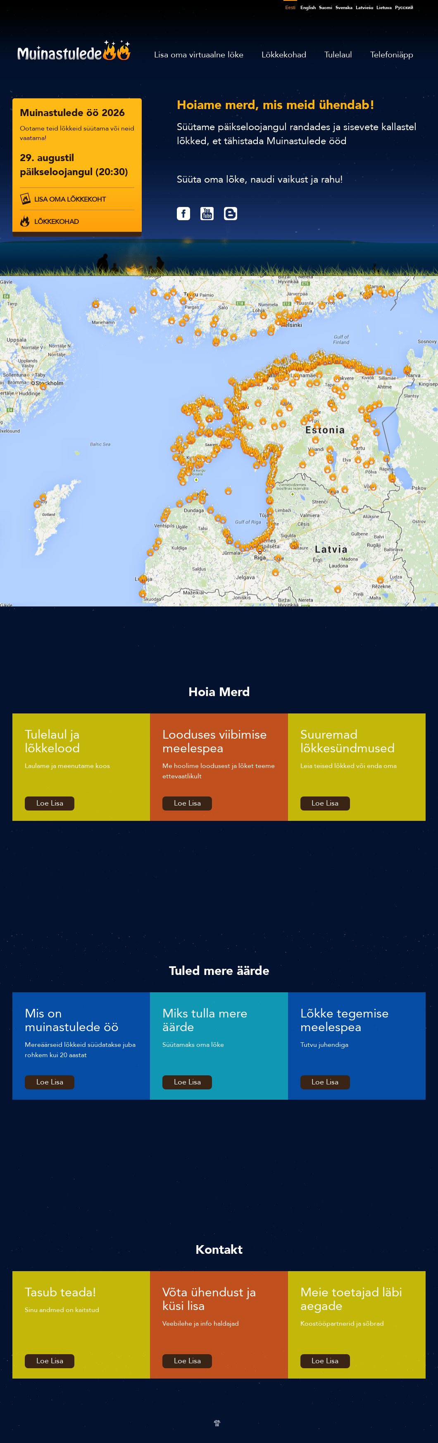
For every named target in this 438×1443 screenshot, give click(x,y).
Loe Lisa (49, 803)
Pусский (404, 8)
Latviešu (364, 8)
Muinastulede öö (74, 50)
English (308, 8)
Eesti (290, 7)
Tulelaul (338, 54)
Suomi (325, 8)
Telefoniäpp (391, 54)
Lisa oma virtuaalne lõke (198, 54)
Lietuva (384, 8)
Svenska (344, 8)
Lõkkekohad (284, 54)
